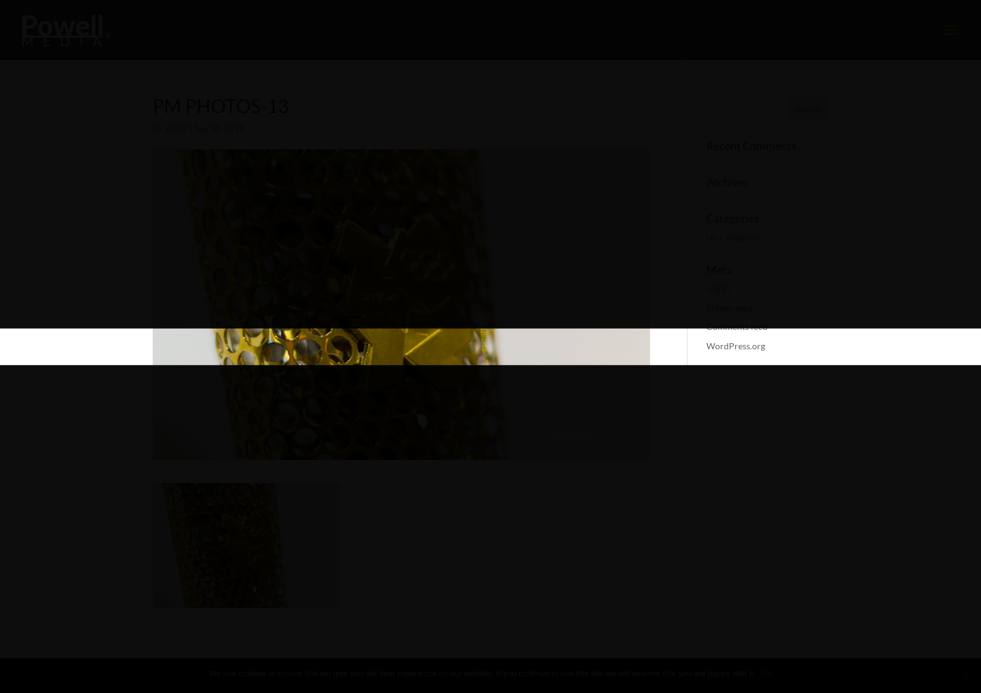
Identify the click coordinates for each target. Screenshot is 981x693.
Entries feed (729, 307)
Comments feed (737, 326)
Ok (766, 673)
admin (176, 128)
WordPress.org (735, 346)
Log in (717, 288)
